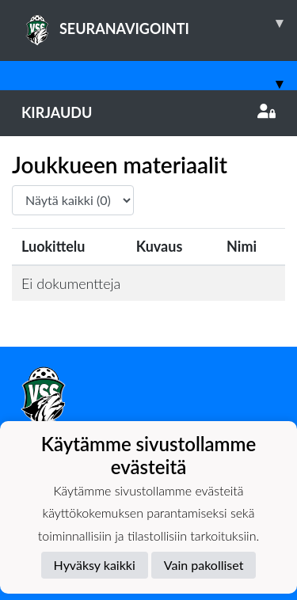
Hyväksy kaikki (94, 564)
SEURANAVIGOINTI (159, 23)
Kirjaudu (148, 112)
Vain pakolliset (204, 564)
